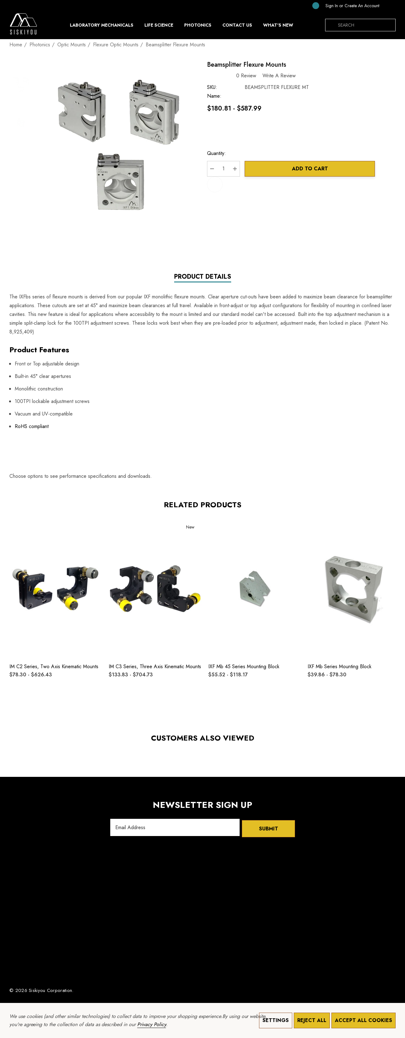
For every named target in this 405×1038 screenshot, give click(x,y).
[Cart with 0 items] (310, 5)
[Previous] (381, 44)
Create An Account (362, 6)
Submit (268, 828)
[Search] (331, 25)
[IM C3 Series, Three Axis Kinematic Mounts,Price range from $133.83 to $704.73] (155, 588)
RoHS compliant (32, 427)
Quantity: (219, 154)
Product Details (202, 277)
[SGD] (389, 6)
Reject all (311, 1020)
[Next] (391, 44)
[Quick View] (18, 540)
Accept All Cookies (363, 1020)
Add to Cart (312, 169)
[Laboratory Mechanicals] (101, 26)
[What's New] (278, 26)
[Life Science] (158, 26)
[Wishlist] (18, 528)
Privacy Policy (151, 1024)
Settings (275, 1020)
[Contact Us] (237, 25)
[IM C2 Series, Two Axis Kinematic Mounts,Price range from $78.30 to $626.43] (55, 588)
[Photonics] (197, 26)
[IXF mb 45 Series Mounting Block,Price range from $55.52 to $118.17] (254, 588)
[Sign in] (331, 6)
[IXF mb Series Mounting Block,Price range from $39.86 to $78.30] (354, 588)
